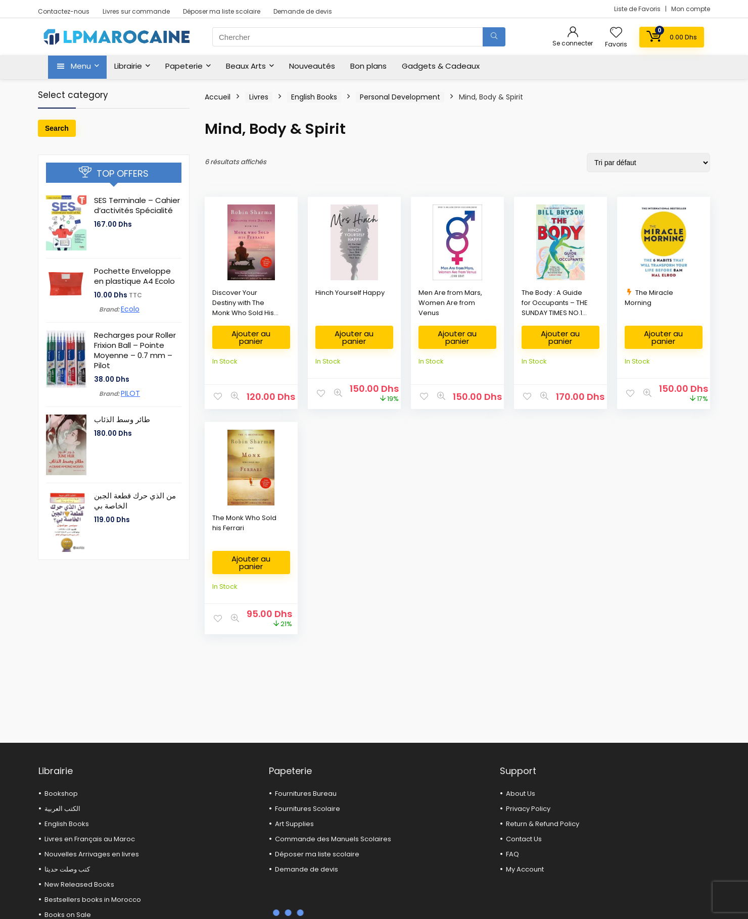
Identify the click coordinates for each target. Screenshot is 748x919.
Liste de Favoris (638, 9)
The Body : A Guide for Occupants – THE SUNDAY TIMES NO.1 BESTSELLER (555, 308)
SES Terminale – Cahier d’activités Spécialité (137, 205)
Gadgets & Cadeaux (441, 66)
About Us (520, 793)
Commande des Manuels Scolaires (333, 839)
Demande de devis (302, 11)
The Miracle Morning (649, 298)
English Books (314, 97)
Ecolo (130, 309)
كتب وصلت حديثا (67, 869)
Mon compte (690, 9)
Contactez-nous (63, 11)
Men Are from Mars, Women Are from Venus (450, 303)
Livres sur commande (136, 11)
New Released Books (79, 884)
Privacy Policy (528, 808)
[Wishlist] (616, 33)
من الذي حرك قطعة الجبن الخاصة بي (135, 500)
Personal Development (400, 97)
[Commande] (648, 162)
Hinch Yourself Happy (350, 292)
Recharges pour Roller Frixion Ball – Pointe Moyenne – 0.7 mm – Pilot (135, 350)
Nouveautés (312, 66)
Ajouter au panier (250, 337)
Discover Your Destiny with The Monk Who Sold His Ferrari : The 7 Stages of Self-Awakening (246, 313)
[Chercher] (494, 36)
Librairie (128, 66)
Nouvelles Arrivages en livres (91, 854)
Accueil (217, 97)
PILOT (130, 393)
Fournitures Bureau (306, 793)
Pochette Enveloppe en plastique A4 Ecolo (134, 276)
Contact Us (524, 839)
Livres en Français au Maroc (89, 839)
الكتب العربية (62, 808)
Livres (258, 97)
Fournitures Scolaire (307, 808)
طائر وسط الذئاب (122, 419)
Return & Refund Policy (542, 824)
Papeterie (184, 66)
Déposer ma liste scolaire (221, 11)
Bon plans (368, 66)
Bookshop (61, 793)
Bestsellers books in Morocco (92, 899)
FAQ (512, 854)
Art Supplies (294, 824)
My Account (525, 869)
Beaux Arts (246, 66)
